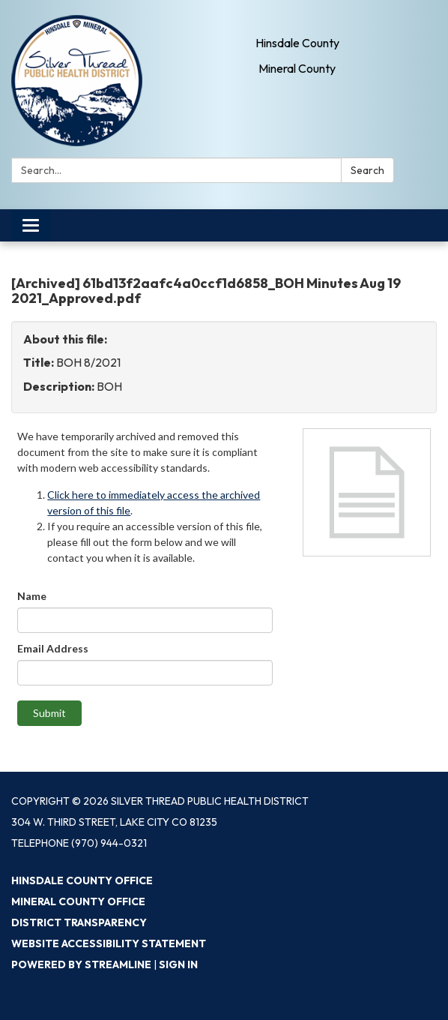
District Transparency (79, 922)
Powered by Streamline (81, 964)
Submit (49, 712)
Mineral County (297, 68)
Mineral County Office (78, 901)
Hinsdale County (297, 42)
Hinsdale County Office (82, 880)
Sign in (178, 964)
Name (31, 596)
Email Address (52, 648)
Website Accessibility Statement (108, 943)
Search (367, 170)
